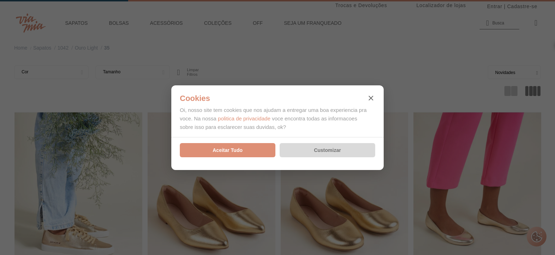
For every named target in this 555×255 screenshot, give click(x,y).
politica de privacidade (244, 118)
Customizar (327, 150)
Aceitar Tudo (228, 150)
